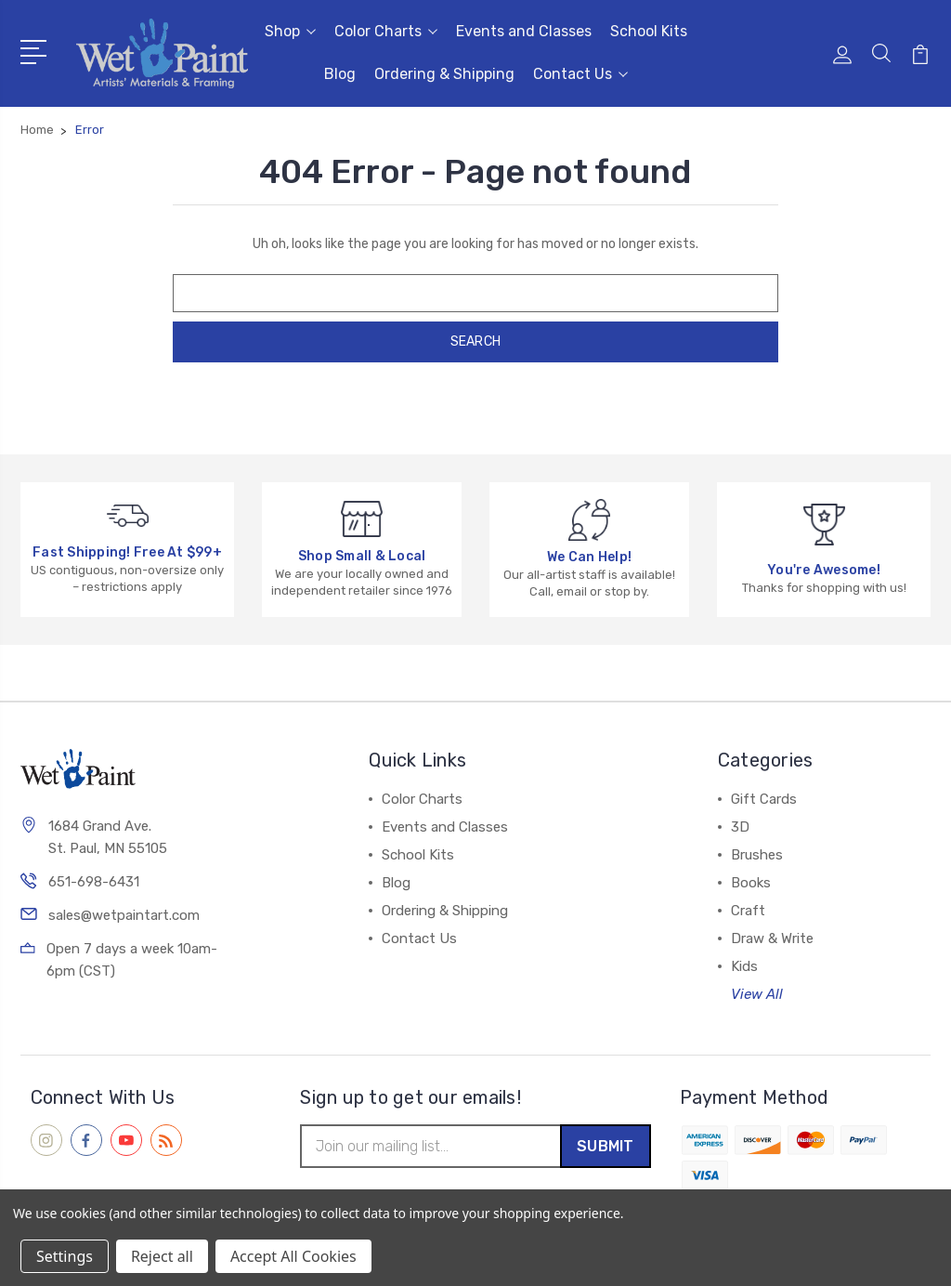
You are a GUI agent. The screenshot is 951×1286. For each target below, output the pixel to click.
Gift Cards (764, 799)
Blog (340, 74)
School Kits (648, 31)
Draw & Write (772, 938)
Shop (290, 31)
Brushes (757, 854)
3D (740, 827)
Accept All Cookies (293, 1256)
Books (751, 882)
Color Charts (385, 31)
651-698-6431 (93, 883)
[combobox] (475, 293)
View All (757, 994)
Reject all (162, 1256)
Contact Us (580, 74)
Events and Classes (524, 31)
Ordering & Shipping (444, 74)
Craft (748, 910)
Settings (64, 1256)
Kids (744, 966)
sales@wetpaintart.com (124, 917)
